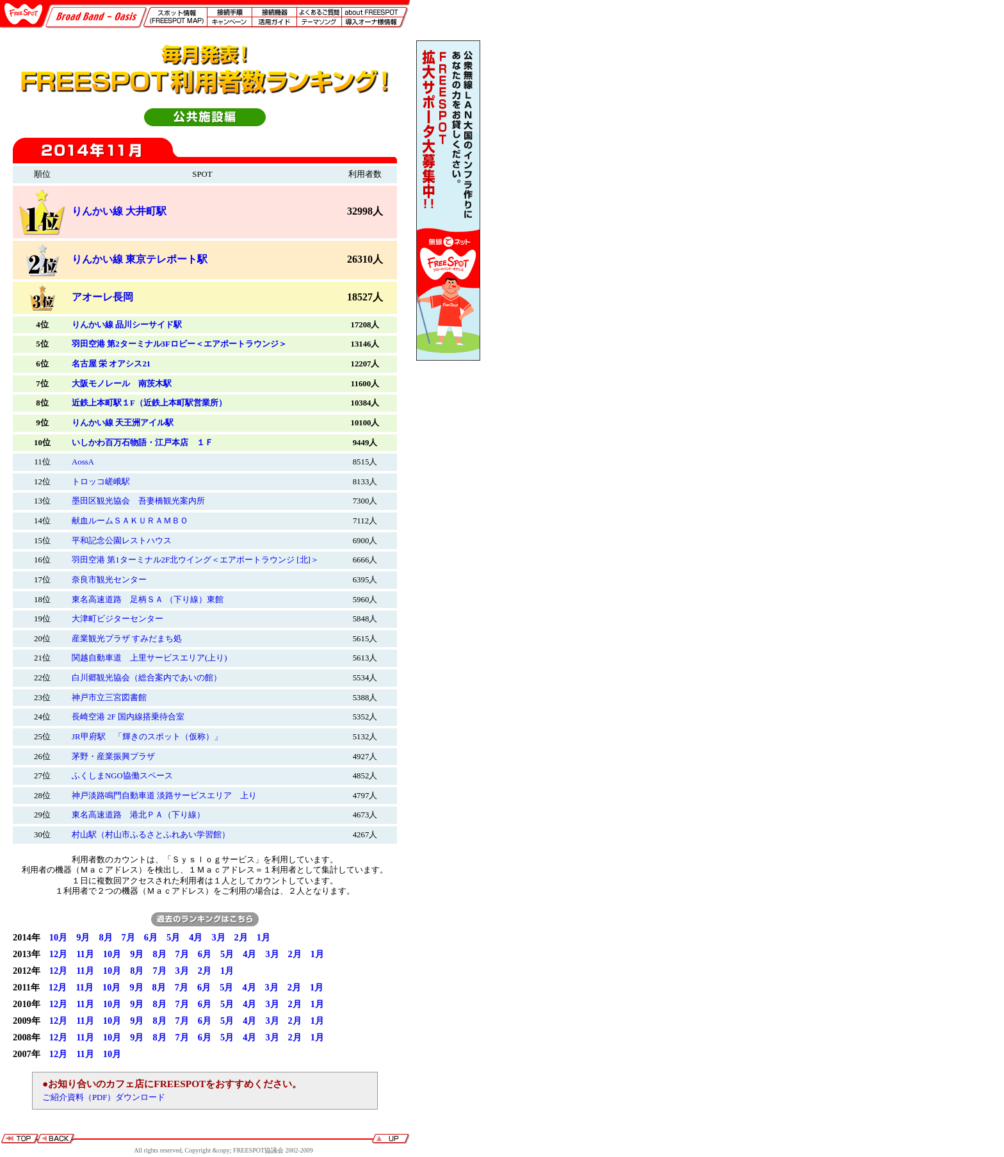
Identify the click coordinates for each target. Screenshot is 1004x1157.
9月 (83, 937)
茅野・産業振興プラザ (113, 756)
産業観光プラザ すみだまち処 (127, 638)
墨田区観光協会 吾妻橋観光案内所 (138, 500)
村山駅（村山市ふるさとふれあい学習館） (151, 834)
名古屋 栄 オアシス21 (111, 363)
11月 (85, 954)
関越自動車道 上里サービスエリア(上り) (149, 657)
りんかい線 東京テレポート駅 (139, 259)
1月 (263, 937)
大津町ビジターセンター (117, 618)
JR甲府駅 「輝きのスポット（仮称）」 (147, 736)
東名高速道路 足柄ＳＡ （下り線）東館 (147, 599)
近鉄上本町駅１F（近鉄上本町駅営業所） (149, 402)
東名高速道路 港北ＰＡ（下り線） (138, 814)
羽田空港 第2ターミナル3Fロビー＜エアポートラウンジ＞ (179, 344)
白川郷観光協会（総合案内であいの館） (147, 677)
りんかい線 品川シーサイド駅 (127, 324)
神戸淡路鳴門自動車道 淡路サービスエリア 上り (164, 795)
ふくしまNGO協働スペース (122, 775)
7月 (128, 937)
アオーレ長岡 (102, 296)
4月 (195, 937)
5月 (173, 937)
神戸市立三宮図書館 (109, 697)
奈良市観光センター (109, 579)
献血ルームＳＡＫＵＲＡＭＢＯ (130, 520)
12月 (58, 954)
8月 (105, 937)
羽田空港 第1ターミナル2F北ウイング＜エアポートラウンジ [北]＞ (195, 559)
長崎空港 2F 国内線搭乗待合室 (128, 716)
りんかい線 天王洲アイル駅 (123, 422)
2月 (241, 937)
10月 (58, 937)
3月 (218, 937)
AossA (83, 461)
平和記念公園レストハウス (122, 540)
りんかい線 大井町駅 (119, 211)
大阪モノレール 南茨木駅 (122, 383)
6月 (151, 937)
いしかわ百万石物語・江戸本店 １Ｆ (142, 442)
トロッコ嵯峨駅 (101, 481)
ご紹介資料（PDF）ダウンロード (103, 1097)
